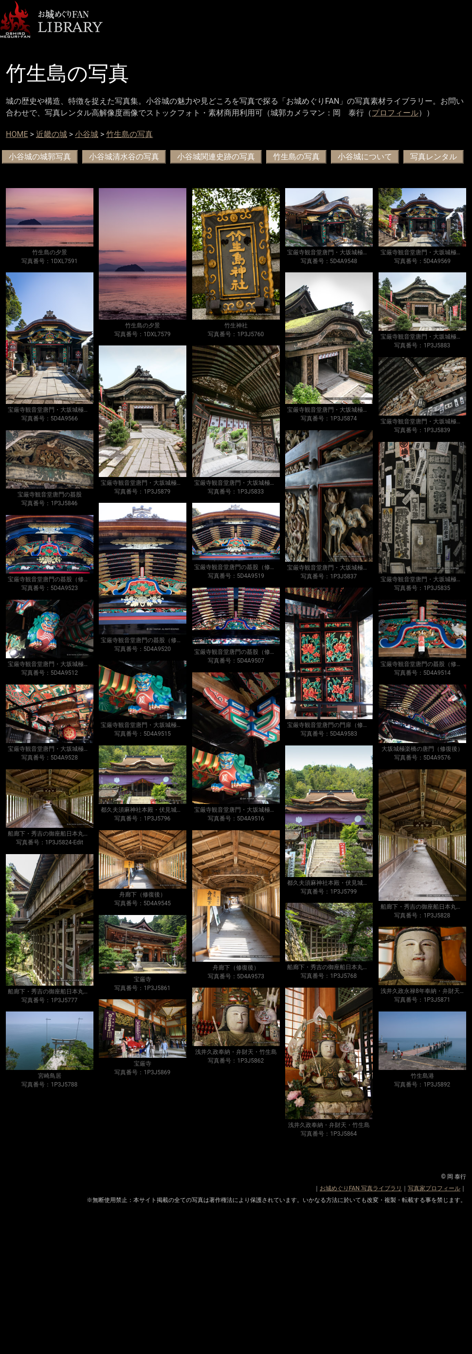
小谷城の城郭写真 (40, 157)
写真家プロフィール (434, 1188)
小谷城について (365, 157)
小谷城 (86, 134)
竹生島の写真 (129, 134)
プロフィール (395, 112)
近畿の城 (51, 134)
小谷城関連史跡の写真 (216, 157)
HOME (17, 134)
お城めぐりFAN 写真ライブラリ (361, 1188)
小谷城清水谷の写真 (124, 157)
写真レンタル (433, 157)
